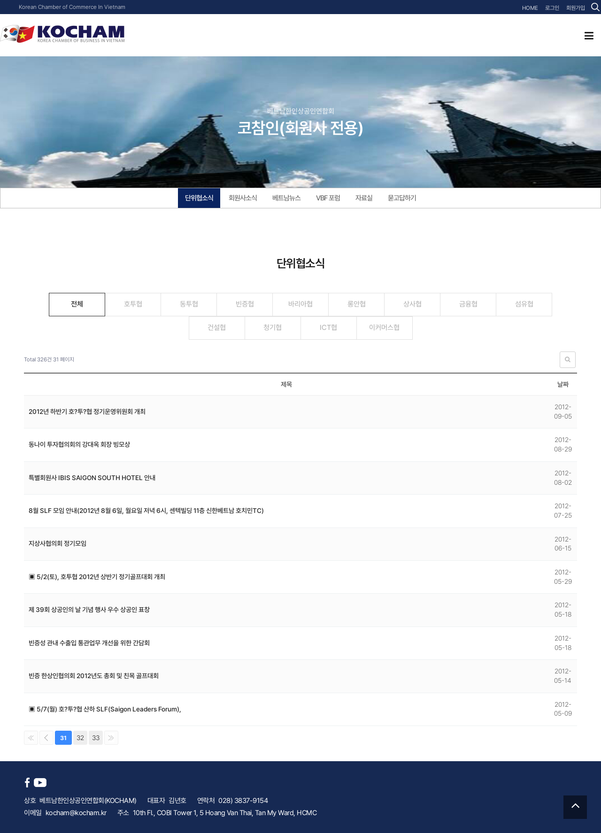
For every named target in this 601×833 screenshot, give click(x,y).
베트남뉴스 (286, 198)
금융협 (468, 304)
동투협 (189, 304)
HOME (530, 8)
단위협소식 (199, 198)
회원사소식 (243, 198)
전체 (77, 304)
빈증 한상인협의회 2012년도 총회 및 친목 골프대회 (94, 676)
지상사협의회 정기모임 (57, 543)
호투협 (133, 304)
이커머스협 (384, 327)
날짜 (563, 384)
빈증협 (245, 304)
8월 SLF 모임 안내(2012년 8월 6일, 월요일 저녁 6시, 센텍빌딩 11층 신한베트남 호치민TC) (146, 510)
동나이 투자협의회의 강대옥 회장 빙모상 (79, 444)
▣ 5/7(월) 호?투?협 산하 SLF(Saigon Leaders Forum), (105, 709)
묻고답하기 (402, 198)
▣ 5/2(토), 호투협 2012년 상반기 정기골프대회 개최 (97, 577)
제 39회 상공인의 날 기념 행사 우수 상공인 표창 (89, 609)
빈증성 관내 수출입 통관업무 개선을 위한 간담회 (89, 643)
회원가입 (575, 8)
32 (80, 737)
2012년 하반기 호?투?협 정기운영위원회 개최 (87, 411)
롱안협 (356, 304)
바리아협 (300, 304)
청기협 (272, 327)
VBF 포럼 (328, 198)
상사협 (412, 304)
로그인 (552, 8)
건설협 (217, 327)
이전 (46, 738)
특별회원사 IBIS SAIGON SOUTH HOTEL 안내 (92, 477)
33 (96, 737)
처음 (31, 738)
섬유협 (524, 304)
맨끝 (111, 738)
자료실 (363, 198)
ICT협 (328, 327)
